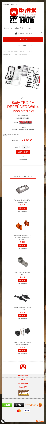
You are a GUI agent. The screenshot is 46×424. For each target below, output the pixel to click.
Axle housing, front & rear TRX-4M (22, 308)
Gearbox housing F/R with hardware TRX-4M (22, 343)
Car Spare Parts (12, 51)
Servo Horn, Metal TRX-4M (22, 273)
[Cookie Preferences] (3, 421)
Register (18, 4)
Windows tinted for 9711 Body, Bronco (22, 201)
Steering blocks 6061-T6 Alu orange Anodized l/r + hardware (22, 237)
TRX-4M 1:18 (29, 51)
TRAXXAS (21, 51)
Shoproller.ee (40, 421)
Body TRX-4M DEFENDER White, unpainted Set (16, 54)
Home (4, 51)
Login (12, 4)
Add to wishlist (23, 159)
